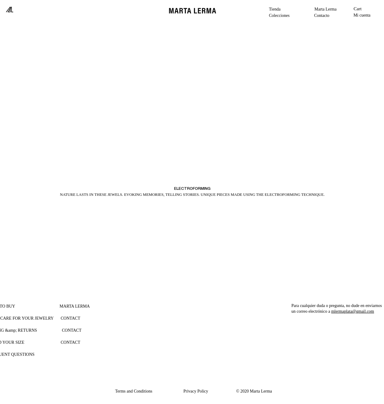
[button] (282, 15)
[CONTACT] (70, 318)
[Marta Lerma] (328, 9)
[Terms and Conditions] (133, 391)
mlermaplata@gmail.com (352, 311)
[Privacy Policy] (195, 391)
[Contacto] (324, 15)
